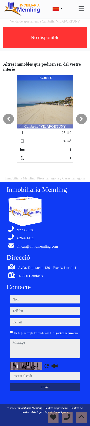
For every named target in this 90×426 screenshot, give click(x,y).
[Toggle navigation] (81, 9)
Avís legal (37, 412)
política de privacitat (67, 332)
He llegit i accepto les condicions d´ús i (46, 332)
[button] (8, 119)
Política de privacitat (56, 407)
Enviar (45, 387)
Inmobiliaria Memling (30, 407)
